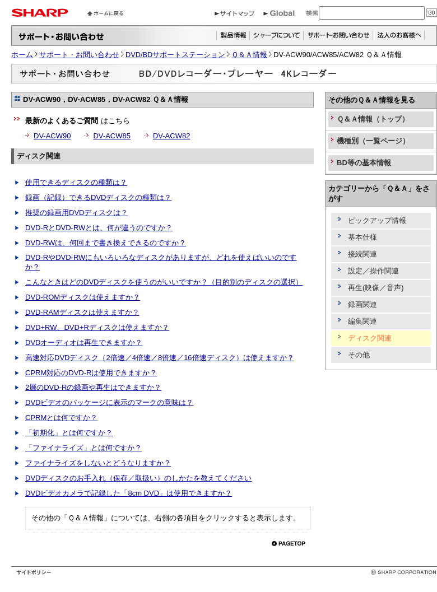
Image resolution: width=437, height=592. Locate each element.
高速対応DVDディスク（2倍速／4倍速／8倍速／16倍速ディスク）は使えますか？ (159, 357)
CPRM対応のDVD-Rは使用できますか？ (91, 373)
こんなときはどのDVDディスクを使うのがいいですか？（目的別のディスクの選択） (164, 282)
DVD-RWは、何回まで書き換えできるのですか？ (105, 243)
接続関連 (362, 254)
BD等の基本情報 (364, 163)
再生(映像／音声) (376, 287)
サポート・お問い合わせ (79, 54)
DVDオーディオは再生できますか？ (83, 342)
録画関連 (362, 304)
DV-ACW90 (52, 136)
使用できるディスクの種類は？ (76, 182)
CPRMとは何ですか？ (61, 417)
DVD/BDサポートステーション (175, 54)
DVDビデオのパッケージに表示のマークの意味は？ (109, 402)
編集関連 (362, 321)
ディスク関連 (39, 156)
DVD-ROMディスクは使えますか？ (82, 297)
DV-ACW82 (171, 136)
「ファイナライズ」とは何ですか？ (83, 448)
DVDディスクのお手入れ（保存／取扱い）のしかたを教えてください (138, 478)
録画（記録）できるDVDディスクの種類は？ (98, 197)
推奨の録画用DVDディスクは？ (76, 212)
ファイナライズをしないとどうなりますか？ (98, 463)
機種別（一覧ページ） (373, 141)
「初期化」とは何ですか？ (69, 432)
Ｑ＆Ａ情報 (249, 54)
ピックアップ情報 (377, 220)
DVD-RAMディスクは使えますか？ (82, 312)
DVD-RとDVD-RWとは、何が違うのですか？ (99, 227)
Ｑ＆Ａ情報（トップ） (373, 119)
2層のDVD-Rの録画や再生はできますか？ (93, 387)
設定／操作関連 (373, 271)
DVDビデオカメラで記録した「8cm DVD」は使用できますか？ (128, 493)
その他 (359, 355)
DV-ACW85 (111, 136)
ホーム (22, 54)
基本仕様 (362, 237)
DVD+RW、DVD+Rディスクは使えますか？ (97, 327)
